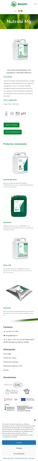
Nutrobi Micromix (10, 180)
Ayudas (6, 370)
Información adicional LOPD (12, 366)
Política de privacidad (21, 458)
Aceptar (19, 443)
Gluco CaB (7, 265)
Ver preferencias (19, 454)
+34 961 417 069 (10, 331)
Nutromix (7, 308)
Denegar (19, 448)
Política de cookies (8, 458)
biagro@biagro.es (10, 336)
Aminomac (7, 222)
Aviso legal (31, 458)
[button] (35, 420)
